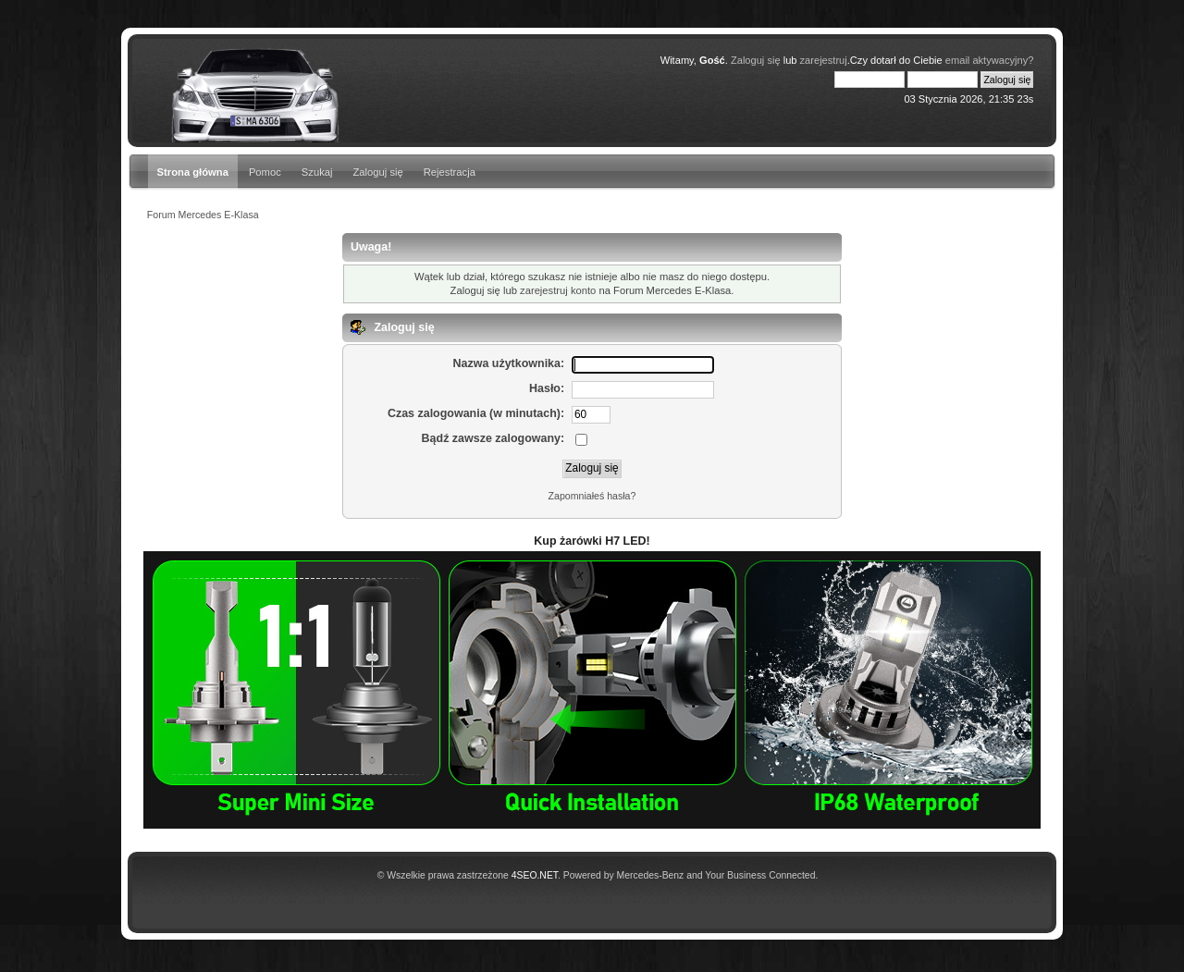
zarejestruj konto (558, 290)
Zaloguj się (378, 172)
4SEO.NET (535, 875)
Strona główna (192, 172)
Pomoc (265, 172)
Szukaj (317, 172)
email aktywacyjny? (989, 60)
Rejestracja (449, 172)
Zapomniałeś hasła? (592, 495)
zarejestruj (823, 60)
